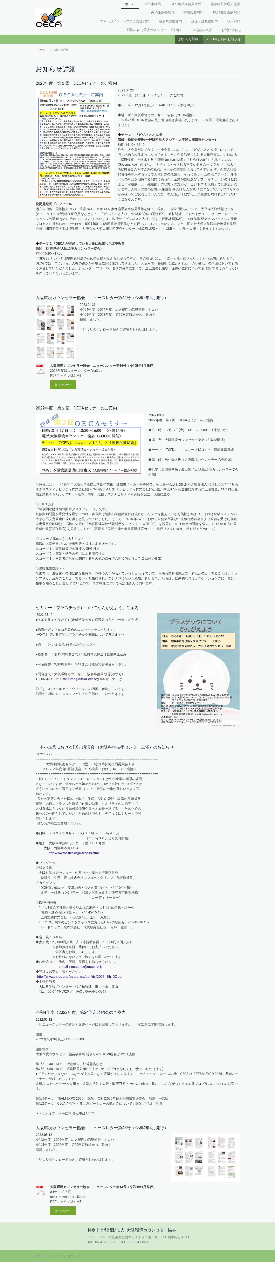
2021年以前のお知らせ (224, 39)
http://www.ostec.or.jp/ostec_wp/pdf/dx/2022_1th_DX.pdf (80, 977)
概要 (37, 1255)
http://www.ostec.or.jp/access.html (74, 853)
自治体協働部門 (162, 13)
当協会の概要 (202, 30)
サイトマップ (78, 1255)
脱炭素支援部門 (170, 21)
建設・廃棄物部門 (204, 21)
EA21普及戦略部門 (226, 13)
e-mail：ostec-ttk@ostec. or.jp (81, 967)
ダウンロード (63, 384)
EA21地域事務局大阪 (185, 4)
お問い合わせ (231, 30)
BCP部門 (233, 21)
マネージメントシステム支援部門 (124, 21)
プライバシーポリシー (55, 1255)
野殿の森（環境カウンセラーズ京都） (155, 30)
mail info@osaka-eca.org (81, 679)
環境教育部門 (193, 13)
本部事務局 (152, 4)
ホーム (130, 4)
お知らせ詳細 (189, 39)
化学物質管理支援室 (225, 4)
